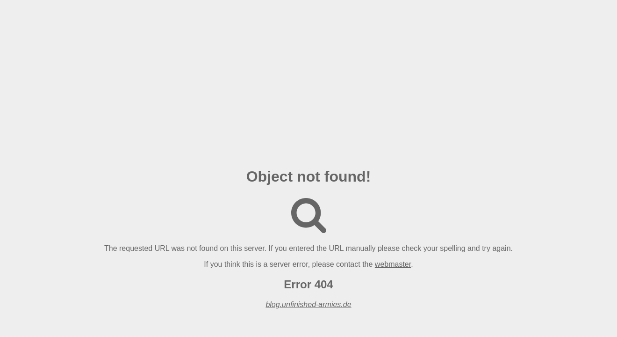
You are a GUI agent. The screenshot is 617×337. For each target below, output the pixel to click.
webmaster (393, 264)
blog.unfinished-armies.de (308, 304)
